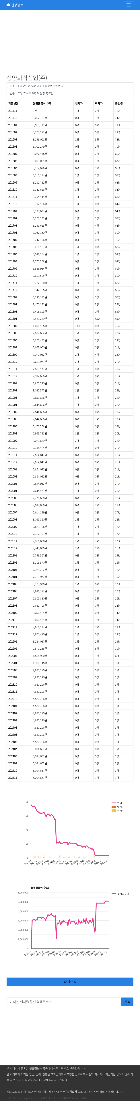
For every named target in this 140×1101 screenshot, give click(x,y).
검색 (127, 1001)
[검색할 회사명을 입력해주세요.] (64, 1002)
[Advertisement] (70, 42)
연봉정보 (15, 4)
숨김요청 (70, 981)
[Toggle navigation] (128, 4)
